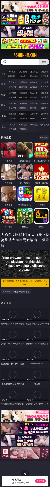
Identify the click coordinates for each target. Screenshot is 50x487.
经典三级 (23, 97)
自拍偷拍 (23, 82)
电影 (3, 94)
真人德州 (23, 71)
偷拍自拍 (23, 93)
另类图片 (44, 108)
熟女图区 (34, 108)
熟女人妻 (12, 86)
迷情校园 (12, 118)
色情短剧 (23, 129)
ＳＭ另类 (44, 86)
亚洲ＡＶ (12, 82)
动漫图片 (44, 103)
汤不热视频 (44, 124)
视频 (3, 84)
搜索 (44, 62)
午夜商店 (23, 124)
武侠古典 (44, 114)
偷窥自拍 (12, 103)
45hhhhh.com (25, 55)
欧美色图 (34, 103)
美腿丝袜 (12, 108)
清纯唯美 (23, 108)
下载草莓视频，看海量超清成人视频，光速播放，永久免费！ (25, 283)
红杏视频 (12, 129)
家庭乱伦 (23, 114)
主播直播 (34, 86)
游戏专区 (44, 71)
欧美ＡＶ (34, 82)
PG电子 (12, 71)
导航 (3, 126)
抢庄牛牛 (44, 76)
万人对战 (34, 71)
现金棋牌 (34, 76)
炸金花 (23, 76)
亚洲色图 (23, 103)
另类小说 (23, 118)
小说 (3, 115)
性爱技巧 (44, 118)
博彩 (3, 73)
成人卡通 (34, 93)
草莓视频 (34, 124)
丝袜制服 (23, 86)
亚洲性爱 (12, 93)
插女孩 (12, 124)
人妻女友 (34, 114)
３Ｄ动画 (44, 82)
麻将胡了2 (12, 76)
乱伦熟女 (34, 97)
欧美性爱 (44, 93)
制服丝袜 (12, 97)
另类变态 (44, 97)
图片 (3, 105)
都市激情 (12, 114)
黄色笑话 (34, 118)
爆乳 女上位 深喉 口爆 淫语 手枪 (16, 291)
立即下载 (40, 481)
